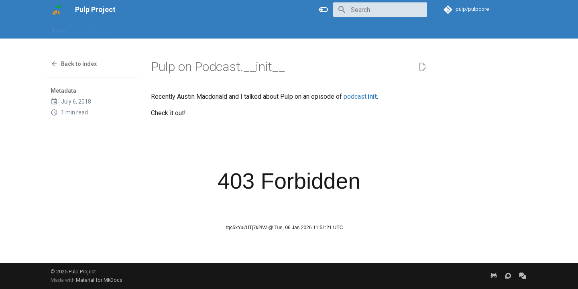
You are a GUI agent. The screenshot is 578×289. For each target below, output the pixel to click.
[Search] (380, 9)
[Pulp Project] (56, 10)
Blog (177, 29)
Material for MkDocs (99, 280)
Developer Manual (140, 29)
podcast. (360, 96)
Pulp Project (82, 272)
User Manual (91, 29)
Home (58, 29)
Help (198, 29)
